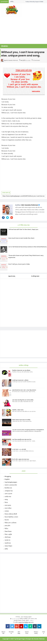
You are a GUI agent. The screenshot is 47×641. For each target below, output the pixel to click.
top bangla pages (11, 482)
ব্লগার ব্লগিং (7, 526)
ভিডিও (6, 529)
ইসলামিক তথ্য (8, 488)
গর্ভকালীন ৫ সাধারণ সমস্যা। (17, 410)
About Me (3, 632)
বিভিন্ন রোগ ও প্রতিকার (10, 523)
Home (43, 632)
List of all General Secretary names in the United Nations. (27, 247)
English (7, 479)
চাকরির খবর (8, 497)
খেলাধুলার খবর (9, 491)
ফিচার (6, 502)
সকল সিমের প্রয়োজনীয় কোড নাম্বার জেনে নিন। (21, 439)
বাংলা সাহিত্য (8, 508)
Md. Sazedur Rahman (29, 205)
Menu (4, 46)
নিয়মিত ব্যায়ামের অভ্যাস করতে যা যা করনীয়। (21, 420)
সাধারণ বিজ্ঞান (8, 546)
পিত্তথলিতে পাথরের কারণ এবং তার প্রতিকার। (21, 370)
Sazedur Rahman (39, 639)
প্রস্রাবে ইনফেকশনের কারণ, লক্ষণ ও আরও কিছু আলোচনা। (24, 390)
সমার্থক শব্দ (7, 540)
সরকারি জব (8, 543)
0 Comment (36, 60)
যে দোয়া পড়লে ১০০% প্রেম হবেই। (19, 449)
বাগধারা (7, 511)
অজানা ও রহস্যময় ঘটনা (11, 485)
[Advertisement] (24, 29)
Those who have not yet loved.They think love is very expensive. (25, 256)
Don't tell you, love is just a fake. (19, 264)
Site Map (19, 632)
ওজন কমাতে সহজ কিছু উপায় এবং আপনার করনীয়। (22, 400)
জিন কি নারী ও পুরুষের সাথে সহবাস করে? (20, 459)
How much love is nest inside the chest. (21, 238)
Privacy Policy (36, 632)
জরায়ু (6, 499)
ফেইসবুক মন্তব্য (35, 276)
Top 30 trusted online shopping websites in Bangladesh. (28, 429)
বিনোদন (7, 520)
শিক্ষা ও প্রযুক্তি (8, 534)
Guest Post (27, 632)
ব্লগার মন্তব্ (12, 276)
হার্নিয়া (6, 549)
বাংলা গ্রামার (8, 505)
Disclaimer (11, 632)
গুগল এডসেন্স (8, 494)
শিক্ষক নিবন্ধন (8, 531)
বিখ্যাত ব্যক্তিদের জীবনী (11, 514)
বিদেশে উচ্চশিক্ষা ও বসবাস (11, 517)
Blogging (8, 476)
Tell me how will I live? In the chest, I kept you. (23, 229)
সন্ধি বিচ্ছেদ (8, 537)
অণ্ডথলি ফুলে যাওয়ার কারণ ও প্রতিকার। (20, 380)
